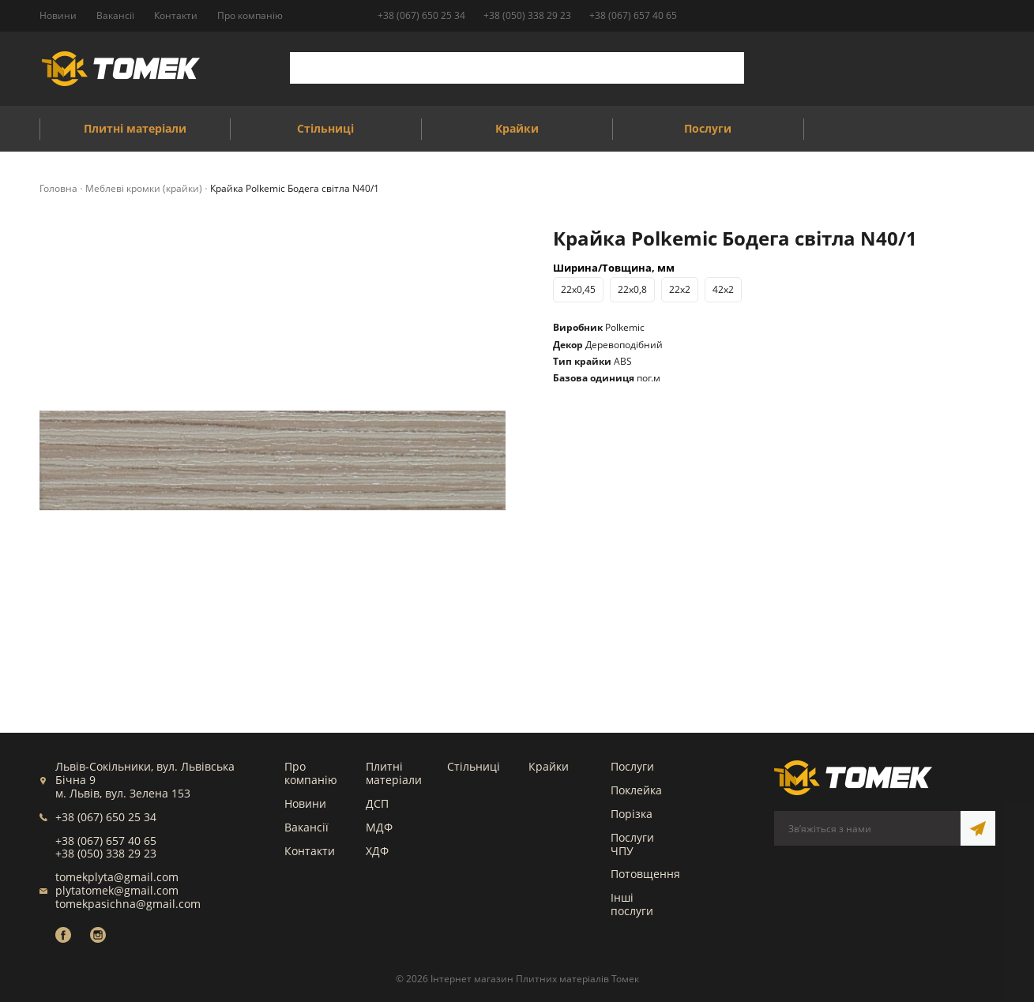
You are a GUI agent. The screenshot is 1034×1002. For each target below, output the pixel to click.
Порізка (631, 813)
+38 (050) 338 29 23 (527, 15)
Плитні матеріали (394, 773)
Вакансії (306, 827)
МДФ (379, 827)
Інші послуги (632, 904)
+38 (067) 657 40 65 (633, 15)
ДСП (377, 803)
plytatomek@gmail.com (117, 890)
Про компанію (310, 773)
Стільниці (473, 766)
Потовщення (645, 873)
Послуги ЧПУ (632, 844)
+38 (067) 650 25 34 (421, 15)
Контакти (309, 850)
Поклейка (636, 789)
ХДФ (377, 850)
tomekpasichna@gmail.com (128, 903)
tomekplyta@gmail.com (117, 876)
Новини (305, 803)
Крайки (548, 766)
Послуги (632, 766)
